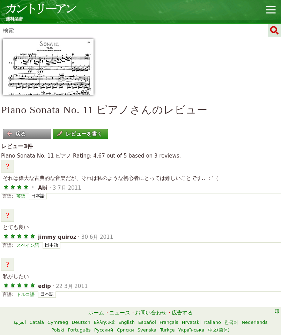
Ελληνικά (104, 322)
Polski (57, 330)
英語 (20, 196)
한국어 (231, 322)
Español (147, 322)
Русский (103, 330)
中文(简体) (219, 330)
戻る (16, 134)
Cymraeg (57, 322)
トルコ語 (25, 294)
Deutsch (81, 322)
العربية (20, 322)
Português (79, 330)
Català (36, 322)
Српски (125, 330)
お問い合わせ (151, 313)
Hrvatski (191, 322)
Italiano (212, 322)
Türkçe (167, 330)
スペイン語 (27, 245)
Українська (191, 330)
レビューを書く (79, 134)
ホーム (96, 313)
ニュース (119, 313)
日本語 (38, 195)
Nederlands (254, 322)
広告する (182, 313)
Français (169, 322)
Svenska (147, 330)
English (126, 322)
